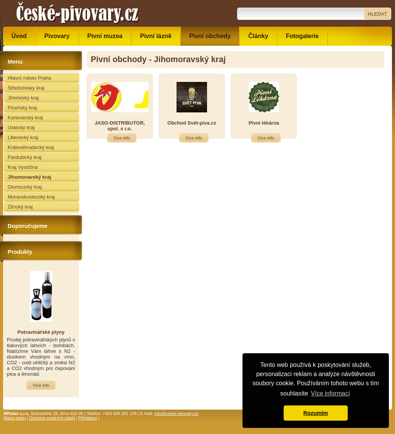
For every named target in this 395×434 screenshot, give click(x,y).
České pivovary (77, 13)
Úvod (19, 36)
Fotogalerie (302, 36)
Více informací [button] (330, 393)
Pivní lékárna (264, 123)
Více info (122, 138)
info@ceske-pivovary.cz (176, 413)
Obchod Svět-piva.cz (191, 123)
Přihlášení (88, 418)
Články (258, 36)
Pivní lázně (156, 36)
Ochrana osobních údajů (52, 418)
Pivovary (57, 36)
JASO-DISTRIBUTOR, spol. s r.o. (120, 125)
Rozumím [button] (315, 413)
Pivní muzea (104, 36)
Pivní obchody (210, 36)
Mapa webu (15, 418)
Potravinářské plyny (41, 332)
